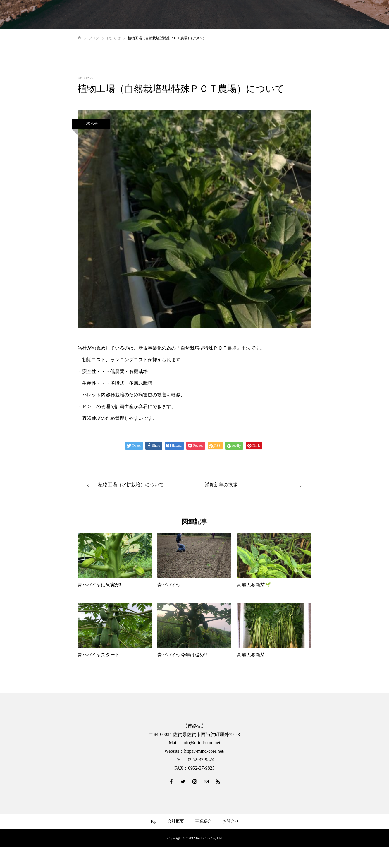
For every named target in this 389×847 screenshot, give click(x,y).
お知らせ (91, 124)
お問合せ (231, 821)
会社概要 (176, 821)
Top (153, 821)
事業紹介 (203, 821)
